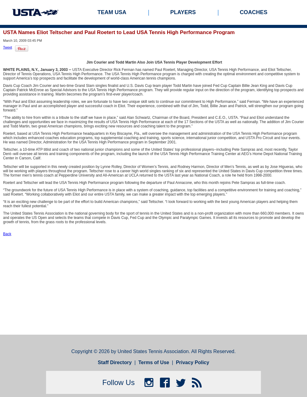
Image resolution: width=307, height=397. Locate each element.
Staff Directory (115, 362)
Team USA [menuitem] (112, 12)
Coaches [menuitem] (253, 12)
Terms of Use (153, 362)
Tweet (7, 47)
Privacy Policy (192, 362)
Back (7, 234)
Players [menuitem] (183, 12)
